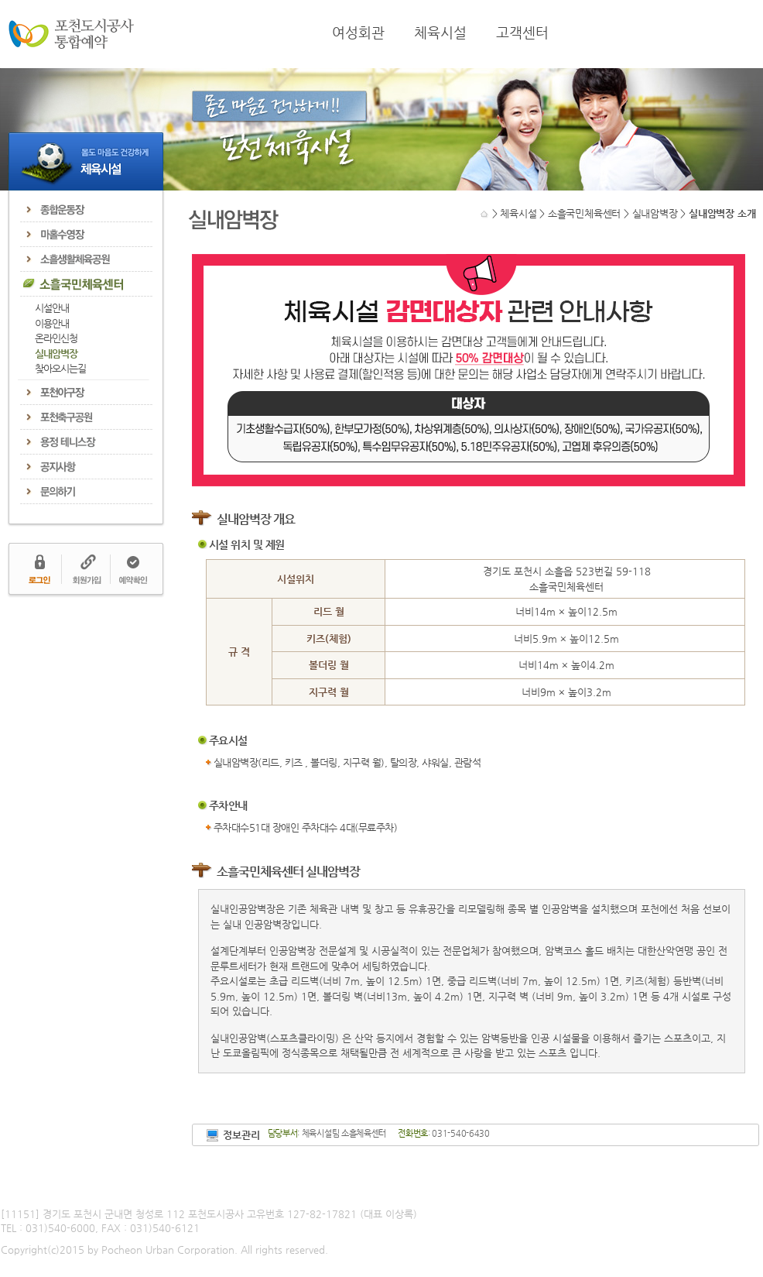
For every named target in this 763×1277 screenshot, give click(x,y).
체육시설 (440, 32)
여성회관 (358, 32)
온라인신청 (56, 338)
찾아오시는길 (60, 368)
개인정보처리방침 (38, 1188)
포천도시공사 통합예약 (71, 34)
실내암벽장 (56, 353)
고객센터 (522, 32)
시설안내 (52, 308)
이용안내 (52, 323)
